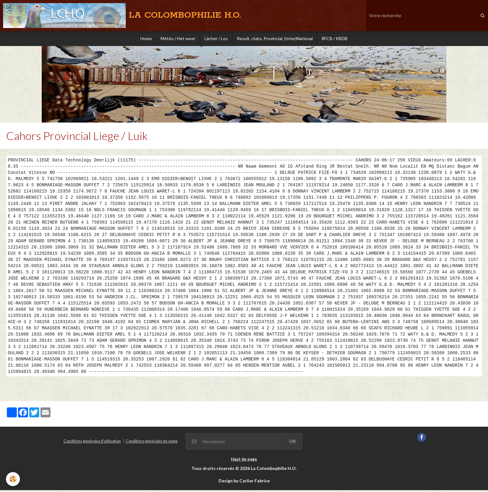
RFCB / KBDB (336, 38)
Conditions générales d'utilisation (92, 443)
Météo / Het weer (177, 38)
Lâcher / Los (216, 38)
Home (144, 38)
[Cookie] (13, 479)
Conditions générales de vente (152, 443)
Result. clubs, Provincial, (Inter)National (275, 38)
